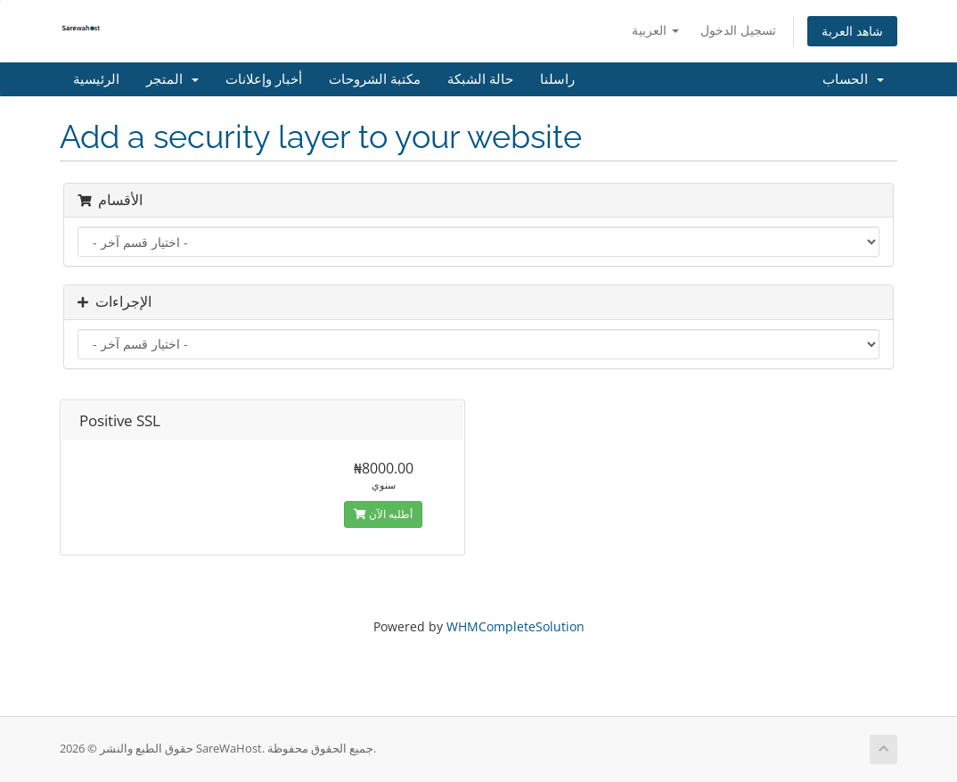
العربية (655, 29)
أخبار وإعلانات (263, 79)
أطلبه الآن (383, 514)
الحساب (853, 79)
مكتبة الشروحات (375, 79)
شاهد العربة (852, 30)
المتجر (172, 79)
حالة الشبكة (480, 79)
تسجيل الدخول (738, 29)
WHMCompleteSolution (515, 626)
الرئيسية (96, 79)
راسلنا (557, 79)
